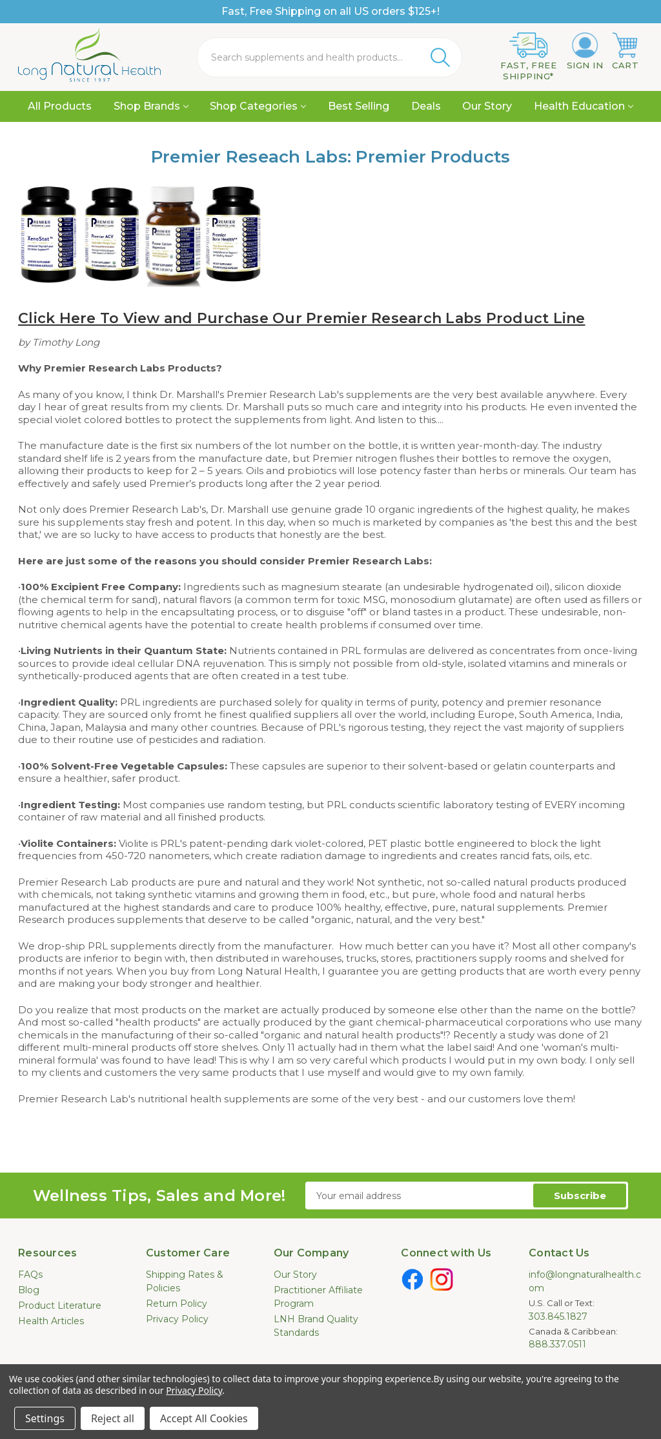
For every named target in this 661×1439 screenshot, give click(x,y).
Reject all (112, 1418)
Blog (28, 1290)
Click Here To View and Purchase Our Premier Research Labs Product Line (301, 318)
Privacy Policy (177, 1319)
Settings (45, 1418)
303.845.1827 (558, 1316)
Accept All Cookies (204, 1418)
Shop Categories (258, 106)
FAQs (30, 1274)
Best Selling (358, 106)
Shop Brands (151, 106)
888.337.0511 (557, 1344)
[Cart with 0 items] (625, 51)
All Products (60, 106)
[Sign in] (585, 51)
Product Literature (59, 1305)
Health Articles (51, 1321)
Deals (426, 106)
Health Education (583, 106)
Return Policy (176, 1303)
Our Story (487, 106)
